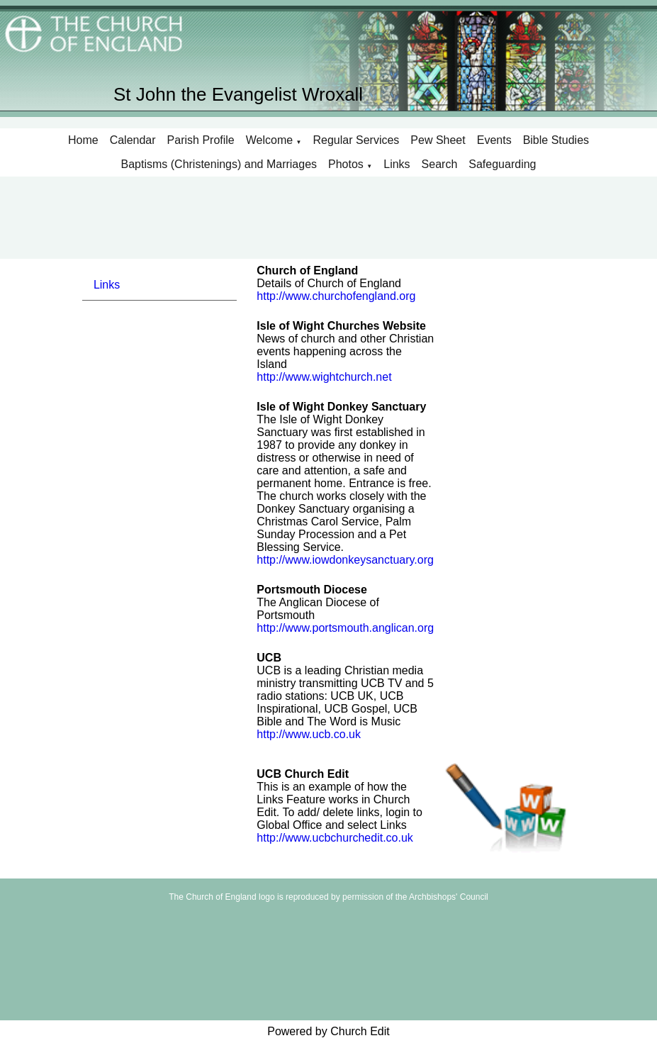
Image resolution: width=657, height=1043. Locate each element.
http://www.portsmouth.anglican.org (345, 628)
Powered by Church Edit (328, 1031)
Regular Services (356, 140)
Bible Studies (556, 140)
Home (83, 140)
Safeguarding (502, 164)
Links (396, 164)
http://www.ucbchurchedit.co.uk (335, 838)
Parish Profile (201, 140)
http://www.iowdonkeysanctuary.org (345, 560)
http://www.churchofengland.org (336, 296)
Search (440, 164)
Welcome (269, 140)
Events (494, 140)
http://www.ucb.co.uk (309, 734)
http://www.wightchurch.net (324, 377)
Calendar (133, 140)
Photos (346, 164)
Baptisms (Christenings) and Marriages (219, 164)
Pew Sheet (437, 140)
